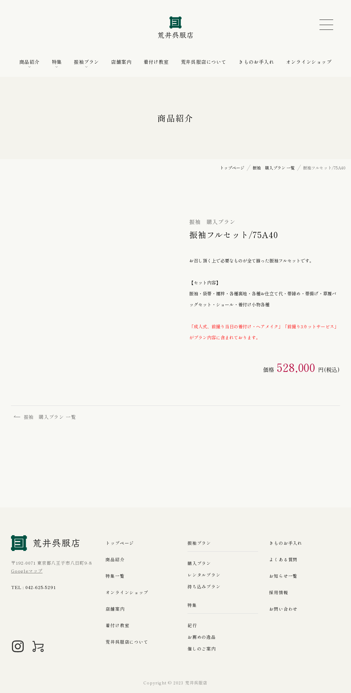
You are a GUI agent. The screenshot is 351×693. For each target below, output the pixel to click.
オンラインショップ (308, 61)
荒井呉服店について (204, 61)
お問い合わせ (283, 609)
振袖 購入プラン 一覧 (45, 417)
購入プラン (199, 563)
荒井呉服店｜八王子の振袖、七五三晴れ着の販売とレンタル (175, 27)
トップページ (120, 543)
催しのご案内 (201, 648)
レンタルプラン (204, 575)
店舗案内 (121, 61)
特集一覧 (115, 576)
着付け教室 (156, 61)
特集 (57, 61)
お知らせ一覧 (283, 576)
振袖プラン (86, 61)
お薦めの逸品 (201, 637)
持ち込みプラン (204, 586)
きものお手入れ (256, 61)
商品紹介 (29, 61)
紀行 (192, 625)
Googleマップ (27, 570)
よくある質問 (283, 559)
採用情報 (278, 592)
